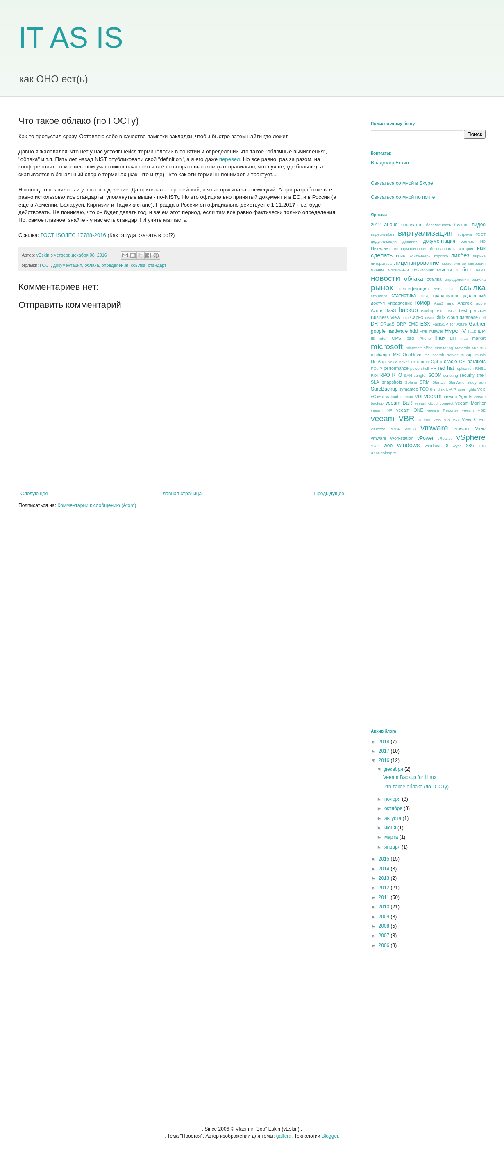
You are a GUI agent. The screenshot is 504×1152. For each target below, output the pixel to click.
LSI (453, 338)
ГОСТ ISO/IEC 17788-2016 (73, 235)
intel (382, 338)
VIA (456, 419)
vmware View (469, 429)
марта (392, 837)
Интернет (380, 248)
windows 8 (436, 445)
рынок (382, 287)
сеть (437, 289)
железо (467, 241)
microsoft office (419, 348)
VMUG (411, 429)
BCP (452, 310)
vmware (434, 427)
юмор (423, 302)
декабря (394, 769)
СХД (424, 296)
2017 (385, 751)
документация (67, 265)
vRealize (445, 438)
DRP (401, 323)
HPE (424, 331)
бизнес (461, 224)
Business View (385, 317)
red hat (446, 368)
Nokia (392, 362)
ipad (410, 338)
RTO (397, 375)
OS (462, 361)
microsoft (387, 346)
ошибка (479, 279)
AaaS (438, 303)
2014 (385, 869)
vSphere (471, 437)
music (480, 355)
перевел (229, 159)
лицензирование (416, 263)
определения (114, 265)
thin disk (437, 389)
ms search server (441, 355)
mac (464, 338)
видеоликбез (382, 234)
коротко (441, 256)
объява (434, 279)
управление (400, 303)
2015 (385, 859)
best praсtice (472, 310)
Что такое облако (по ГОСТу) (416, 787)
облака (91, 265)
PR (433, 368)
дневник (409, 241)
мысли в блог (454, 270)
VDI (418, 396)
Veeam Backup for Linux (409, 777)
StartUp (439, 382)
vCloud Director (399, 396)
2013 (385, 878)
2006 (385, 945)
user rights (467, 389)
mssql (466, 354)
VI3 (447, 419)
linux (440, 338)
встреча (464, 234)
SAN (408, 375)
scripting (450, 375)
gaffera (283, 1136)
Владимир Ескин (390, 163)
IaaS (472, 331)
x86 (470, 446)
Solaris (411, 382)
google (378, 331)
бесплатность (438, 225)
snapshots (392, 382)
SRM (424, 382)
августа (393, 818)
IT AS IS (70, 38)
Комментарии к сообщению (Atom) (96, 505)
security (466, 375)
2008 (385, 926)
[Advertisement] (396, 592)
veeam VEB (429, 419)
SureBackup (384, 389)
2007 (385, 935)
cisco (429, 317)
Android (464, 303)
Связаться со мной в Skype (402, 183)
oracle (450, 361)
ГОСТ (45, 265)
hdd (413, 331)
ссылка (138, 265)
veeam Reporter (443, 410)
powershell (419, 368)
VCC (481, 389)
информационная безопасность (424, 248)
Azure (376, 310)
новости (385, 278)
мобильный (398, 270)
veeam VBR (393, 418)
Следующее (34, 493)
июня (390, 828)
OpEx (436, 361)
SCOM (434, 375)
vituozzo (378, 429)
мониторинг (423, 270)
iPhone (424, 338)
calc (405, 317)
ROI (374, 375)
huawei (436, 331)
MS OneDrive (407, 354)
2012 (376, 224)
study (472, 382)
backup (408, 310)
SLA (375, 382)
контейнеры (420, 256)
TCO (424, 389)
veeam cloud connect (433, 403)
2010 (385, 907)
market (479, 338)
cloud (452, 317)
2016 (385, 760)
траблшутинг (445, 295)
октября (394, 808)
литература (381, 263)
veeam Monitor (470, 403)
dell (482, 317)
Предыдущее (329, 493)
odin (425, 361)
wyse (457, 446)
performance (396, 368)
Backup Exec (433, 310)
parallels (476, 361)
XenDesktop (381, 453)
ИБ (483, 241)
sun (482, 382)
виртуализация (425, 233)
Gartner (477, 324)
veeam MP (382, 410)
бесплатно (411, 224)
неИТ (481, 270)
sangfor (420, 375)
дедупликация (384, 241)
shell (481, 375)
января (393, 847)
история (466, 248)
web (388, 446)
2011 (385, 897)
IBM (482, 331)
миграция (477, 263)
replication (465, 368)
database (469, 317)
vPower (425, 438)
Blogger (330, 1136)
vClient (377, 396)
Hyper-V (455, 331)
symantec (408, 389)
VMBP (394, 429)
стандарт (157, 265)
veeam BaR (399, 403)
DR (374, 324)
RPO (384, 375)
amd (450, 303)
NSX (415, 362)
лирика (479, 256)
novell (404, 362)
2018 (385, 741)
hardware (397, 331)
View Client (474, 419)
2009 (385, 917)
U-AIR (451, 389)
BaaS (390, 310)
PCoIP (376, 368)
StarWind (456, 382)
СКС (450, 289)
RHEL (480, 368)
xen (482, 445)
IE (373, 338)
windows (408, 445)
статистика (403, 295)
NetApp (378, 361)
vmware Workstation (392, 438)
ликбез (460, 255)
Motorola (462, 348)
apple (481, 303)
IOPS (395, 338)
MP (475, 348)
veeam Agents (458, 396)
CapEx (416, 317)
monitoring (444, 348)
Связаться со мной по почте (403, 197)
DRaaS (387, 323)
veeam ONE (409, 410)
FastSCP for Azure (449, 324)
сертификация (414, 288)
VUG (375, 446)
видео (479, 225)
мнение (377, 270)
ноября (393, 799)
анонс (391, 225)
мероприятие (454, 263)
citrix (441, 317)
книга (401, 255)
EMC (413, 323)
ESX (425, 324)
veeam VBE (474, 410)
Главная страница (181, 493)
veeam (433, 396)
